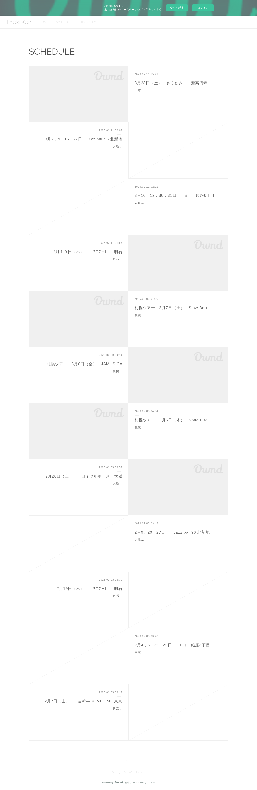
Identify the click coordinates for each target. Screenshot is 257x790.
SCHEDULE (64, 22)
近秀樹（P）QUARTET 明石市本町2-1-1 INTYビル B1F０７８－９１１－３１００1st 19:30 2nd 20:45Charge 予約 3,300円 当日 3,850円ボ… (81, 601)
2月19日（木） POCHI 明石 (89, 589)
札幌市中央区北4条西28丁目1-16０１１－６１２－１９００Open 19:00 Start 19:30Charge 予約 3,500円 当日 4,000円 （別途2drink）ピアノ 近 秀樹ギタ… (82, 376)
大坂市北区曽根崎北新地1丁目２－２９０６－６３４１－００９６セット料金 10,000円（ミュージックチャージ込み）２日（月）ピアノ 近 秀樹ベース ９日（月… (79, 152)
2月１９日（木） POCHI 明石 (87, 252)
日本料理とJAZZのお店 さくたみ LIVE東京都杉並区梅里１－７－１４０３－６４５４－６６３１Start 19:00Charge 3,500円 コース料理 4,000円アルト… (178, 96)
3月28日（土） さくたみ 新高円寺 (171, 83)
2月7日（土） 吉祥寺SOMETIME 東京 (83, 701)
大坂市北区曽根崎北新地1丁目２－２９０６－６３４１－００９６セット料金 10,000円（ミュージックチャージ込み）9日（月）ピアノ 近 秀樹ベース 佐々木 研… (178, 545)
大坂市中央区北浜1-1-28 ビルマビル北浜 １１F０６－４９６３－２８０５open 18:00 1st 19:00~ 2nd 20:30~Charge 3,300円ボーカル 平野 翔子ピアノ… (79, 489)
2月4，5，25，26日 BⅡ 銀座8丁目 (172, 645)
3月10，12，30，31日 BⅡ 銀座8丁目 (175, 195)
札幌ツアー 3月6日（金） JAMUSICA (84, 364)
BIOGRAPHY (87, 22)
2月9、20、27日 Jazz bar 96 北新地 (172, 532)
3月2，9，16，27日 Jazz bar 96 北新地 (83, 139)
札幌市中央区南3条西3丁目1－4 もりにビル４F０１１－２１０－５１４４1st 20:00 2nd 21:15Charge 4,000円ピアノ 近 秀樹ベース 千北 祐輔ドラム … (178, 320)
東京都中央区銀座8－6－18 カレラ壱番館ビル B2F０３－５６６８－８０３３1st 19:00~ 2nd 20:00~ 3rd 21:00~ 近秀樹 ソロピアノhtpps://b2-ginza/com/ (177, 208)
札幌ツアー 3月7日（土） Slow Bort (171, 308)
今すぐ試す (177, 7)
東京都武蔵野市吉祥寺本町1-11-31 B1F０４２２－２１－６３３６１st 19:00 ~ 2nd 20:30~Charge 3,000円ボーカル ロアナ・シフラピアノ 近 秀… (79, 714)
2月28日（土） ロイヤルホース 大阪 (83, 476)
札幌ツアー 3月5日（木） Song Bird (171, 420)
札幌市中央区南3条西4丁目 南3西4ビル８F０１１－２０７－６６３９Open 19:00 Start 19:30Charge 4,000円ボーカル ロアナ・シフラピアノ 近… (178, 433)
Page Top (128, 760)
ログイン (203, 7)
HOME (44, 22)
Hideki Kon (17, 22)
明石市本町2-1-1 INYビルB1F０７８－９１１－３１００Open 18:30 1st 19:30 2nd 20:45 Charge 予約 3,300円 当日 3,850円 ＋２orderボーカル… (79, 264)
